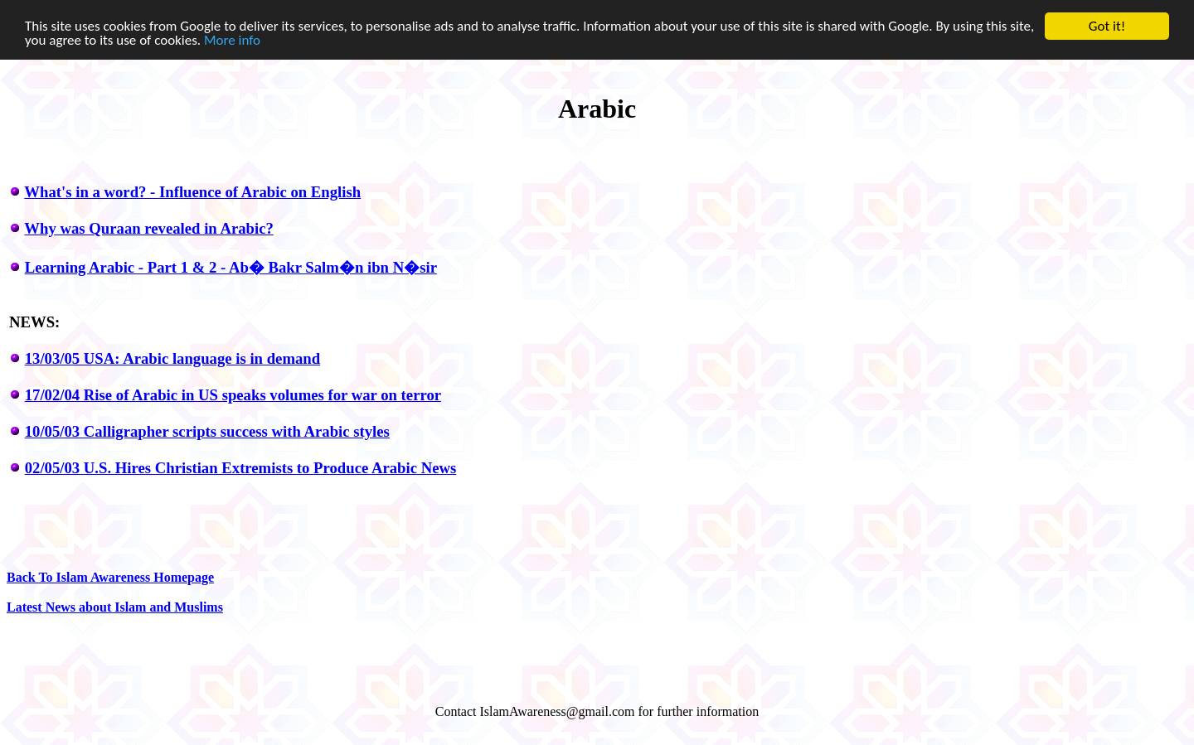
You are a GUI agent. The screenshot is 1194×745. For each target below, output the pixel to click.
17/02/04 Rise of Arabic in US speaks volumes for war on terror (233, 395)
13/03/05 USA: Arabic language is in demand (172, 358)
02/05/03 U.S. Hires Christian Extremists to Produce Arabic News (241, 468)
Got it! (1107, 26)
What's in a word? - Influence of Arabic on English (192, 192)
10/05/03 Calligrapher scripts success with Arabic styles (207, 431)
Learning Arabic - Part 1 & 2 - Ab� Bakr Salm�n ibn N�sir (231, 267)
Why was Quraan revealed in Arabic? (148, 228)
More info (232, 40)
